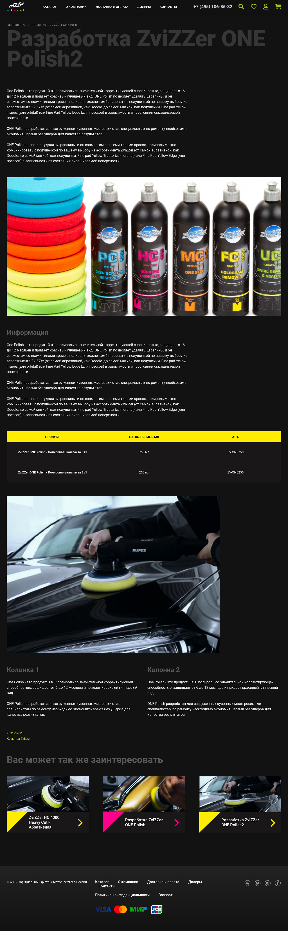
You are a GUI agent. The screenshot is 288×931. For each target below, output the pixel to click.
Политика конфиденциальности (122, 895)
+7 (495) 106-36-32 (213, 6)
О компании (76, 7)
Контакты (168, 7)
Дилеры (144, 7)
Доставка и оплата (112, 7)
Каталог (50, 7)
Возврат (166, 895)
